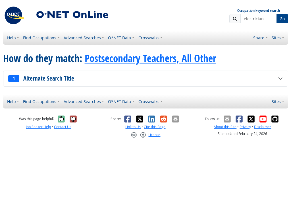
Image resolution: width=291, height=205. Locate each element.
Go (282, 18)
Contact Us (62, 126)
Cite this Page (154, 126)
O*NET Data (119, 37)
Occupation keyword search (258, 10)
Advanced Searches (82, 37)
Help (11, 37)
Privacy (245, 126)
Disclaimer (262, 126)
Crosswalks (148, 37)
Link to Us (133, 126)
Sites (276, 37)
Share (258, 37)
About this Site (225, 126)
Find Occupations (39, 37)
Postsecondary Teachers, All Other (150, 58)
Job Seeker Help (38, 126)
